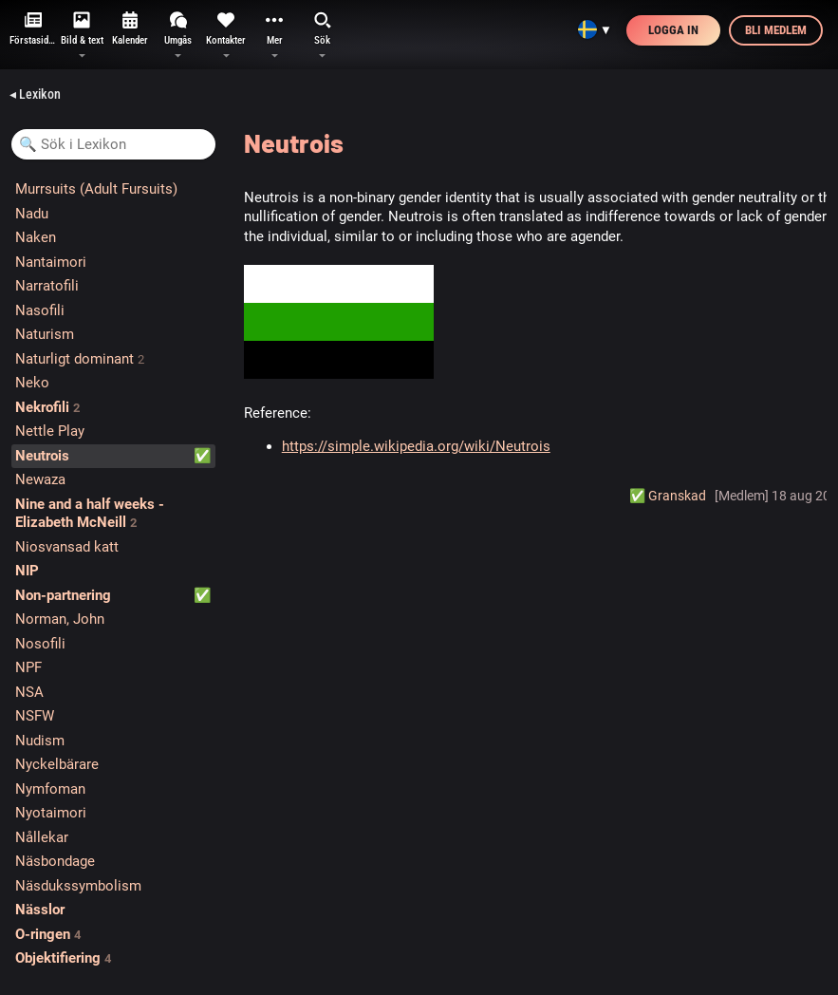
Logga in (673, 30)
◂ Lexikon (35, 94)
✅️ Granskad (667, 495)
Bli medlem (776, 30)
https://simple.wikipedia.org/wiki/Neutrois (416, 446)
